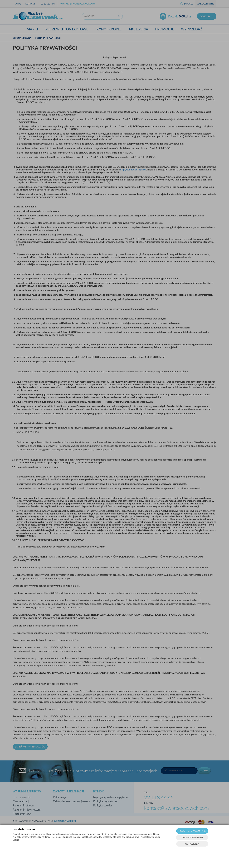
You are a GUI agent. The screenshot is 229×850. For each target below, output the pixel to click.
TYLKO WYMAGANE (192, 837)
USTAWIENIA (192, 844)
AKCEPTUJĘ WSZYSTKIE (192, 830)
